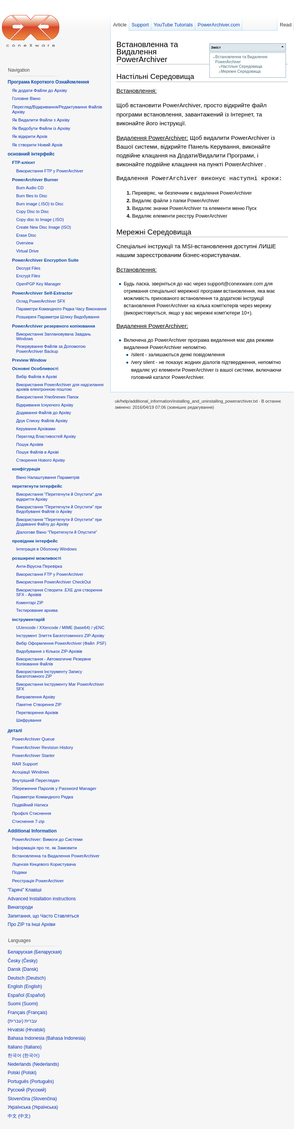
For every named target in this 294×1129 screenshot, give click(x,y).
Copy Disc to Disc (32, 211)
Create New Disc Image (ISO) (43, 227)
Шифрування (28, 720)
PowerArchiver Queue (33, 739)
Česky (29, 961)
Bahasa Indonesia (65, 1038)
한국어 (31, 1055)
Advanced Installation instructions (42, 898)
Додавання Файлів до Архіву (43, 412)
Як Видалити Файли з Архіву (41, 120)
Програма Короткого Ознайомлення (48, 82)
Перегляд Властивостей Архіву (46, 436)
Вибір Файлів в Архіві (36, 376)
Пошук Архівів (29, 444)
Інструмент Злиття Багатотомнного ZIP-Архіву (60, 635)
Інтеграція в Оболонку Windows (46, 549)
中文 (24, 1116)
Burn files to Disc (31, 195)
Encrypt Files (28, 276)
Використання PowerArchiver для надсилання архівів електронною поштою (59, 387)
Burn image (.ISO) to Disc (39, 204)
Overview (24, 243)
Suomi (29, 1003)
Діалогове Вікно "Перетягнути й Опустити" (56, 532)
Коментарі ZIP (29, 602)
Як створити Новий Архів (37, 145)
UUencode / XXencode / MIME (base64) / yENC (60, 627)
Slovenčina (44, 1098)
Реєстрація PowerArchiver (38, 880)
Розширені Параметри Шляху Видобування (57, 317)
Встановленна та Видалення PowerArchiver (147, 51)
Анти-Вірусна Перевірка (39, 566)
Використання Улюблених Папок (47, 397)
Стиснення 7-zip (28, 821)
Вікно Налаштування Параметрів (47, 477)
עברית (15, 1021)
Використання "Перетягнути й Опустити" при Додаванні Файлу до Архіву (59, 521)
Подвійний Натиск (30, 805)
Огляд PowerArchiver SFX (40, 301)
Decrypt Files (28, 268)
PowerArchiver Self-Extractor (42, 293)
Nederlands (45, 1064)
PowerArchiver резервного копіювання (53, 326)
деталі (15, 730)
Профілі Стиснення (31, 813)
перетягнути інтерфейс (37, 486)
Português (41, 1081)
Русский (36, 1090)
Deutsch (35, 978)
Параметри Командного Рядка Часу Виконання (61, 308)
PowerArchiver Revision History (42, 747)
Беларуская (47, 952)
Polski (29, 1072)
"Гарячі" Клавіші (24, 890)
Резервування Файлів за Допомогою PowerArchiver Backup (50, 348)
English (33, 986)
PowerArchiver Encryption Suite (45, 260)
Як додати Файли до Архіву (39, 90)
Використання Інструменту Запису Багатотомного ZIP (49, 673)
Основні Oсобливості (35, 368)
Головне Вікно (26, 98)
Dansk (29, 969)
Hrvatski (35, 1029)
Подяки (19, 872)
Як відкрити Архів (29, 136)
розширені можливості (36, 558)
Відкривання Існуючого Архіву (44, 405)
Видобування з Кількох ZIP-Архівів (49, 651)
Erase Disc (26, 235)
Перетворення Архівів (37, 712)
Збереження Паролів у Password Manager (54, 788)
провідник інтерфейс (34, 541)
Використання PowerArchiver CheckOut (53, 582)
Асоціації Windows (30, 772)
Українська (44, 1107)
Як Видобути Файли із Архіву (41, 128)
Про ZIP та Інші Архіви (31, 924)
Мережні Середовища (241, 71)
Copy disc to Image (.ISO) (40, 219)
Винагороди (20, 907)
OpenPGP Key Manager (38, 284)
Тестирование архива (36, 610)
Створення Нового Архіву (40, 460)
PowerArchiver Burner (35, 179)
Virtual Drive (27, 251)
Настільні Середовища (241, 66)
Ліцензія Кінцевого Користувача (44, 864)
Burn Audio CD (30, 187)
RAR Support (25, 764)
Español (35, 995)
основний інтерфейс (31, 154)
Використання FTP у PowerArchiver (49, 171)
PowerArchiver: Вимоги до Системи (47, 839)
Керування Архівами (35, 428)
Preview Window (29, 360)
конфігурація (26, 469)
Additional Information (32, 831)
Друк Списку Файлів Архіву (41, 420)
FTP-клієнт (23, 162)
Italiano (32, 1047)
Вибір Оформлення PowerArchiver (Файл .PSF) (61, 643)
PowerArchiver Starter (33, 755)
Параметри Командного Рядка (42, 797)
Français (37, 1012)
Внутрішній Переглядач (35, 780)
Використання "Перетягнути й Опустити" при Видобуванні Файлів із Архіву (59, 509)
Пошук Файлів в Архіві (37, 452)
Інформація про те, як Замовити (44, 848)
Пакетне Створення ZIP (38, 704)
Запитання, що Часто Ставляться (43, 916)
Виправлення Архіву (35, 697)
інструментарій (28, 619)
